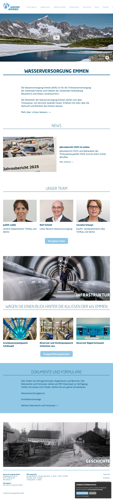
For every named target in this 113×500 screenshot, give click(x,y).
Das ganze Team (56, 241)
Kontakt (106, 7)
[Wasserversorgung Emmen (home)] (13, 7)
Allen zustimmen (82, 493)
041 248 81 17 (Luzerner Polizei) (12, 485)
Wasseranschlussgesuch (33, 393)
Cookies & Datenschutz (103, 481)
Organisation (45, 7)
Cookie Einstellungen (82, 496)
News (97, 7)
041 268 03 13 (7, 479)
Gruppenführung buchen (56, 354)
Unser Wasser (32, 7)
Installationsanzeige (31, 399)
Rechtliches (106, 478)
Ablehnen (92, 493)
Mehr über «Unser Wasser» (34, 112)
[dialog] (93, 490)
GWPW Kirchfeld (60, 7)
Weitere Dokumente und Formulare (38, 405)
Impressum (106, 474)
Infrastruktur (74, 7)
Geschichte (87, 7)
